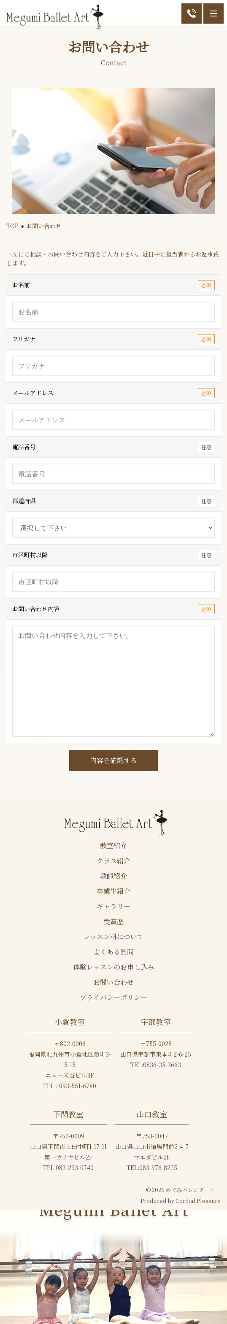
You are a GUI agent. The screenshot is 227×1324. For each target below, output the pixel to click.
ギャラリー (113, 906)
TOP (12, 225)
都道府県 (113, 500)
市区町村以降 (113, 554)
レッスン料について (113, 936)
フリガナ (113, 338)
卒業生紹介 (113, 891)
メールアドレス (113, 392)
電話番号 (113, 446)
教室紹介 (113, 845)
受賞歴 (113, 921)
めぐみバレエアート (190, 1190)
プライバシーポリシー (113, 997)
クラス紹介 (113, 860)
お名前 (113, 284)
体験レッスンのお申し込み (113, 967)
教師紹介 (113, 876)
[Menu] (213, 13)
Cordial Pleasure (198, 1201)
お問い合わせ (113, 982)
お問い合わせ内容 (113, 608)
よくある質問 (113, 952)
